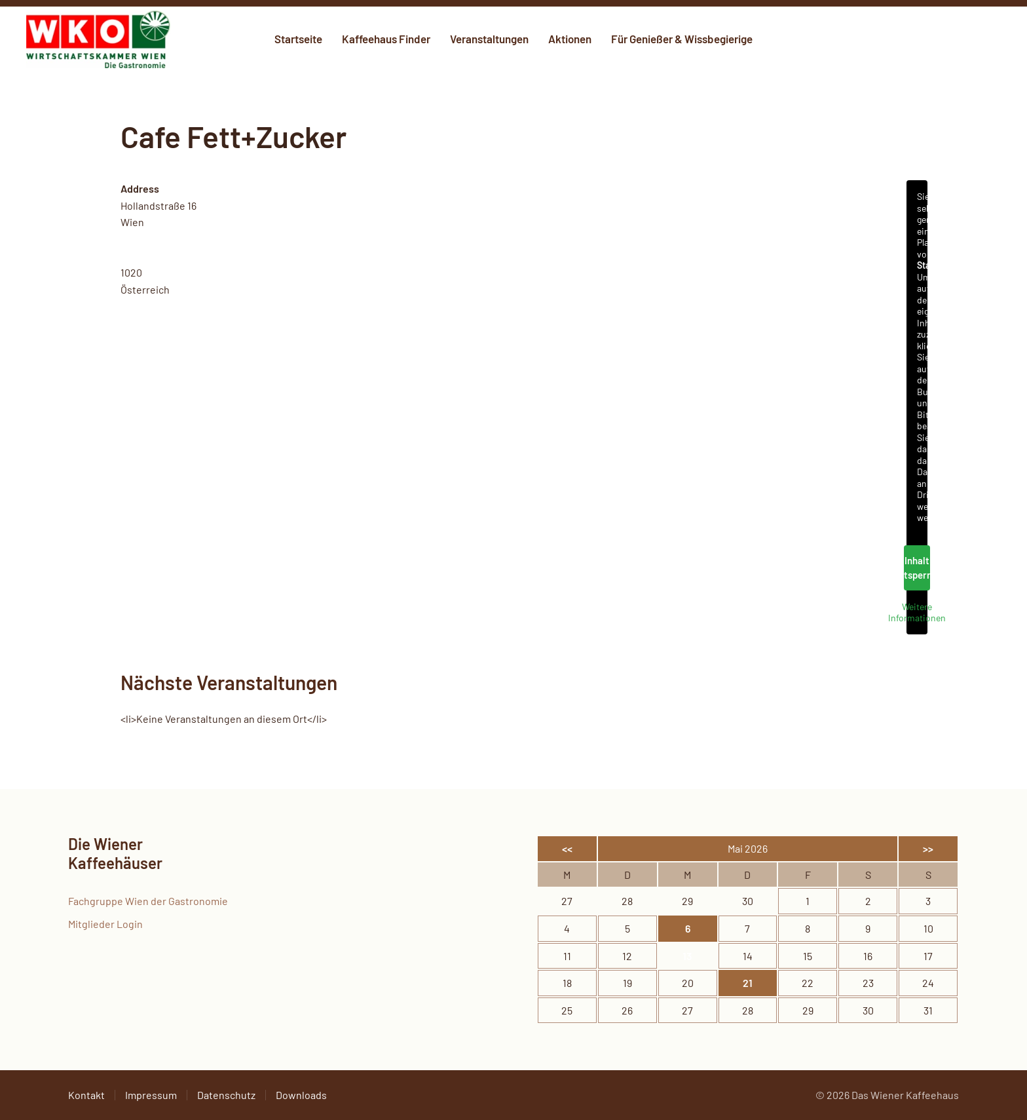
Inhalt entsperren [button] (917, 567)
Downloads (301, 1095)
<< (567, 848)
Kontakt (86, 1095)
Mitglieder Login (105, 923)
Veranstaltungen (489, 38)
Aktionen (569, 38)
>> (928, 848)
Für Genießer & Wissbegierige (682, 38)
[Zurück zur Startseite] (98, 39)
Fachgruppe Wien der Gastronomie (148, 901)
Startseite (298, 38)
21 (748, 982)
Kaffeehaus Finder (386, 38)
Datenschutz (226, 1095)
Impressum (151, 1095)
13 (687, 956)
